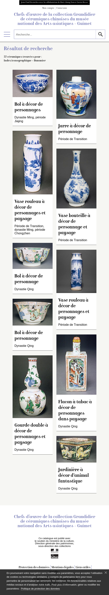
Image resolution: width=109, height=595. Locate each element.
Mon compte (48, 8)
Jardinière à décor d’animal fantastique (73, 476)
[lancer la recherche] (100, 34)
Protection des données (34, 567)
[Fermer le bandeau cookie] (105, 572)
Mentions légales (62, 567)
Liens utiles (83, 567)
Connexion (61, 8)
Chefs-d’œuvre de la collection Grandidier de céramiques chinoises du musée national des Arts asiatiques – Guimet (54, 19)
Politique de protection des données (40, 588)
